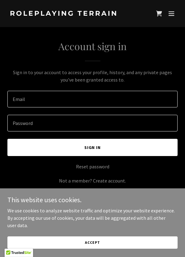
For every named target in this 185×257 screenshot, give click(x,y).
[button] (171, 13)
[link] (67, 14)
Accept (92, 242)
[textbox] (92, 99)
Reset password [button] (92, 166)
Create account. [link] (109, 181)
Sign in (92, 147)
